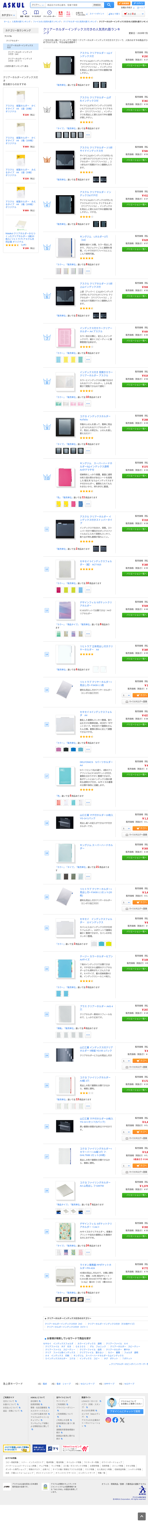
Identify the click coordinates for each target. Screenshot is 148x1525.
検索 (109, 5)
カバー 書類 (114, 1352)
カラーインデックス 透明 (90, 1343)
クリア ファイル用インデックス (60, 1352)
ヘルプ (142, 8)
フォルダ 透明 (131, 1352)
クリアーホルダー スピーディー (125, 1346)
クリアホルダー (12, 41)
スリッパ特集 (117, 1466)
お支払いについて (11, 1408)
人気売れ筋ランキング (21, 22)
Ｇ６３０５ (81, 1346)
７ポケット (127, 1358)
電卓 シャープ (64, 1384)
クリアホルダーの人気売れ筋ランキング (80, 22)
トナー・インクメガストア (32, 1462)
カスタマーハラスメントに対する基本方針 (40, 1412)
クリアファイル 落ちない (92, 1352)
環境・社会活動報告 (40, 1408)
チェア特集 (43, 1466)
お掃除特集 (94, 1466)
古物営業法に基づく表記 (65, 1424)
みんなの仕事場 (89, 1411)
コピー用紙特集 (12, 1462)
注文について (10, 1401)
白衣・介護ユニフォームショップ (19, 1473)
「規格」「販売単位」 (66, 1028)
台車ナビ (46, 1469)
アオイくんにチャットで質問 (125, 1411)
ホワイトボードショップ (112, 1462)
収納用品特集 (120, 1469)
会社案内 (35, 1401)
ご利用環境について (64, 1415)
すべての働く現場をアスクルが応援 (67, 1469)
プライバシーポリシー (65, 1409)
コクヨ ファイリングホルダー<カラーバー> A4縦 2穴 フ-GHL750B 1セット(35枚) (96, 1151)
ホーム (6, 22)
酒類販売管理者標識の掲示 (65, 1431)
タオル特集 (130, 1466)
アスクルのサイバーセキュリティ (40, 1418)
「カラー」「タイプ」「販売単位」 (72, 867)
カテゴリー (8, 15)
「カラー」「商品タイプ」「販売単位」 (74, 624)
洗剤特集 (105, 1466)
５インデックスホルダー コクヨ (60, 1358)
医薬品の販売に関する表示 (65, 1437)
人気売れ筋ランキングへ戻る (16, 66)
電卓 (45, 1384)
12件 (24, 245)
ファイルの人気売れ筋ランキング (47, 22)
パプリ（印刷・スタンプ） (91, 1406)
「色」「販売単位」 (65, 497)
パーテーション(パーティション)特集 (21, 1466)
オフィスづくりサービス (66, 1473)
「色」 (59, 796)
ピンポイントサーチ (86, 1473)
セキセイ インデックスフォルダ (58, 1343)
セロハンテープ (87, 1384)
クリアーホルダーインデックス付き (20, 47)
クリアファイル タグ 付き (58, 1346)
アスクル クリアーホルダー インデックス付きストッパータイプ (96, 519)
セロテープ (129, 1384)
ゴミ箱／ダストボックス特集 (75, 1466)
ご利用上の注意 (64, 1420)
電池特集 (60, 1462)
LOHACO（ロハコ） (91, 1401)
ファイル (8, 36)
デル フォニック (98, 1346)
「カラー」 (61, 944)
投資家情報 (36, 1404)
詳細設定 (97, 5)
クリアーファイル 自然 (91, 1349)
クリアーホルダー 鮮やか (118, 1349)
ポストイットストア (44, 1473)
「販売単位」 (62, 85)
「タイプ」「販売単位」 (67, 128)
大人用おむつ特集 (104, 1469)
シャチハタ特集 (134, 1469)
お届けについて (10, 1404)
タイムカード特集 (73, 1462)
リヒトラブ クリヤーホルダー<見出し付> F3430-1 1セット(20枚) (96, 892)
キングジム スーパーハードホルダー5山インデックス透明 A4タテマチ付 (96, 466)
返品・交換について (12, 1411)
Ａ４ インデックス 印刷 (57, 1355)
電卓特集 (50, 1462)
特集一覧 (101, 1473)
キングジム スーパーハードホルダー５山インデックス (99, 1355)
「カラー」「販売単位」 (67, 264)
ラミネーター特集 (91, 1462)
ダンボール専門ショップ (16, 1469)
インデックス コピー (90, 1358)
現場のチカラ (34, 1469)
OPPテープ (109, 1384)
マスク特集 (89, 1469)
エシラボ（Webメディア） (91, 1415)
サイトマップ (61, 1401)
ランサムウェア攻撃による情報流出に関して (40, 1426)
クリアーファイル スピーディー (60, 1349)
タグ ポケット (111, 1358)
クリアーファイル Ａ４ (117, 1343)
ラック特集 (55, 1466)
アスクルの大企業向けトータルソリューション (91, 1423)
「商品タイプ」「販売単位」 (69, 1204)
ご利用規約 (62, 1404)
